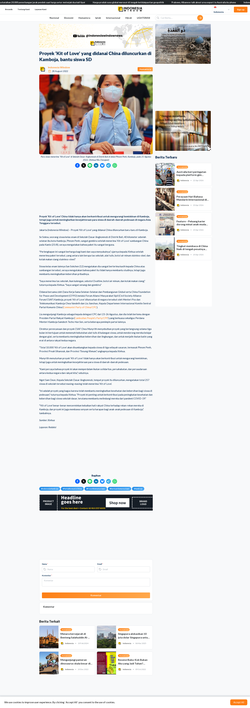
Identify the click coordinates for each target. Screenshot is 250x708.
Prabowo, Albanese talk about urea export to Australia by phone (213, 2)
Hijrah (128, 17)
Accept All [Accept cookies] (238, 702)
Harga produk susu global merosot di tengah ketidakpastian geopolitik (137, 2)
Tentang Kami (24, 9)
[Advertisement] (96, 191)
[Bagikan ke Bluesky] (102, 165)
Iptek (98, 17)
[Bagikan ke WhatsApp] (114, 165)
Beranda (8, 9)
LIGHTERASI (143, 17)
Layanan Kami (40, 9)
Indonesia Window (59, 67)
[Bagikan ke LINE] (90, 165)
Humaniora (84, 17)
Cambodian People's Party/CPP (91, 318)
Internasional (113, 17)
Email (100, 564)
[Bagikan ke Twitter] (83, 165)
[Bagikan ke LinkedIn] (96, 165)
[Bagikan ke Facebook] (77, 165)
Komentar (47, 575)
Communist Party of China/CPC (80, 307)
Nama (45, 564)
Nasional (54, 17)
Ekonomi (68, 17)
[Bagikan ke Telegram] (108, 165)
